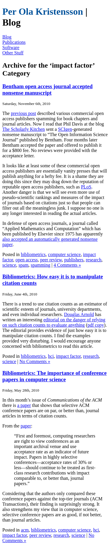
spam (23, 265)
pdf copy (95, 325)
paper (26, 425)
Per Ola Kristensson (42, 11)
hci (51, 356)
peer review (51, 259)
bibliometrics (33, 254)
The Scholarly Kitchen (23, 129)
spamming (40, 265)
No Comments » (34, 361)
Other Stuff (12, 52)
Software (10, 47)
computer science (64, 254)
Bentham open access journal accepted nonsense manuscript (47, 89)
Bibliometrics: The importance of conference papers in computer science (54, 376)
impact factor (68, 356)
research (93, 259)
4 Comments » (67, 265)
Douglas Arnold (79, 314)
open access (27, 259)
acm (25, 529)
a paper (24, 405)
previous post (23, 113)
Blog (6, 36)
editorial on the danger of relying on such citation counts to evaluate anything (53, 322)
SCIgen (65, 129)
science (9, 265)
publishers (74, 259)
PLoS (86, 186)
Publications (14, 42)
